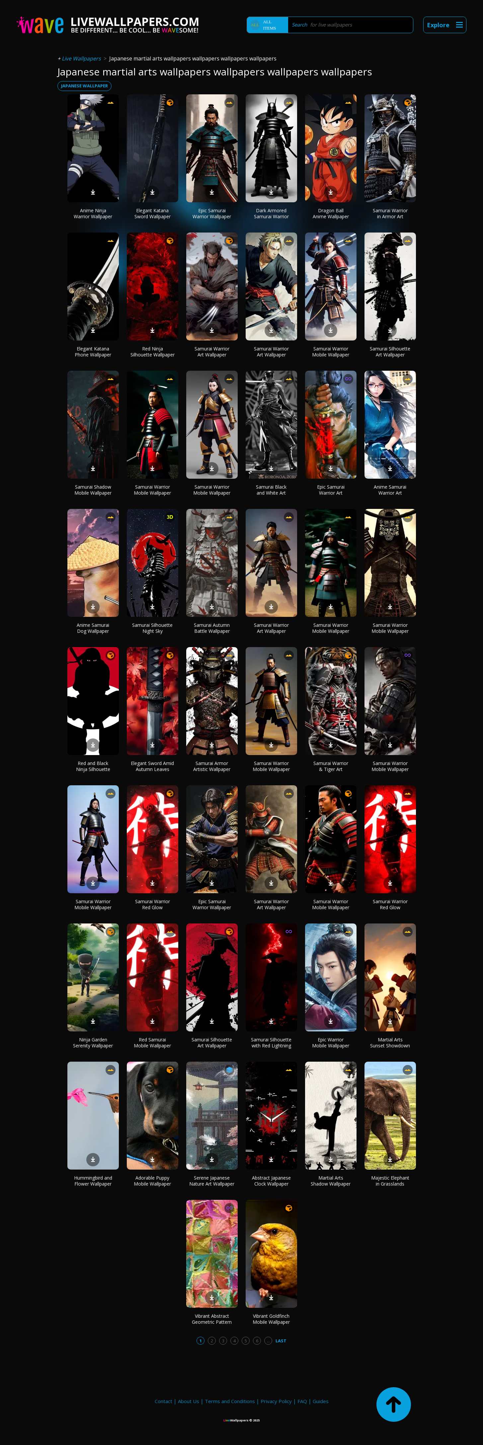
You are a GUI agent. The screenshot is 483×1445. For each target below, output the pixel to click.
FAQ (302, 1401)
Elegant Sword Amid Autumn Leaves (152, 766)
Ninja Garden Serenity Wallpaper (93, 1042)
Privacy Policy (276, 1401)
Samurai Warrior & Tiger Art (330, 766)
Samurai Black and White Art (271, 490)
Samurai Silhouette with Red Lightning (271, 1042)
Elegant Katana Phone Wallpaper (93, 351)
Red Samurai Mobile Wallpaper (152, 1042)
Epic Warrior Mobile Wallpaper (330, 1042)
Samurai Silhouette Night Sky (152, 628)
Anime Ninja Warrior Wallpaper (93, 213)
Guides (321, 1401)
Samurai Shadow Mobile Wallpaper (93, 490)
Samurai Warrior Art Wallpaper (212, 351)
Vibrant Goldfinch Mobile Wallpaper (271, 1319)
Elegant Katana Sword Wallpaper (152, 213)
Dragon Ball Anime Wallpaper (331, 213)
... (268, 1341)
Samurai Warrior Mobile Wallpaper (330, 351)
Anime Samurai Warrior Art (390, 490)
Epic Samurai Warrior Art (331, 490)
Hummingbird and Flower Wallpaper (93, 1181)
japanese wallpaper (84, 86)
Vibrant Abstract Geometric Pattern (212, 1319)
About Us (188, 1401)
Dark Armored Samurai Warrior (271, 213)
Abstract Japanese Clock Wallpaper (271, 1181)
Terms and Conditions (230, 1401)
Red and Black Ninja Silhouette (93, 766)
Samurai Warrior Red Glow (152, 904)
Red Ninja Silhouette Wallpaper (152, 351)
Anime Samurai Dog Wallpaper (93, 628)
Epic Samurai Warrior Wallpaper (212, 213)
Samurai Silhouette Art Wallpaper (390, 351)
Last (281, 1341)
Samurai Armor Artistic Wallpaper (211, 766)
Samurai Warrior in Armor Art (390, 213)
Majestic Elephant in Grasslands (390, 1181)
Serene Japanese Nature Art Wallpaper (211, 1181)
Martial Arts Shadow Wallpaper (331, 1181)
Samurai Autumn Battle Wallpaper (212, 628)
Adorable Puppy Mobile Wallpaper (152, 1181)
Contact (163, 1401)
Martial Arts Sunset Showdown (390, 1042)
